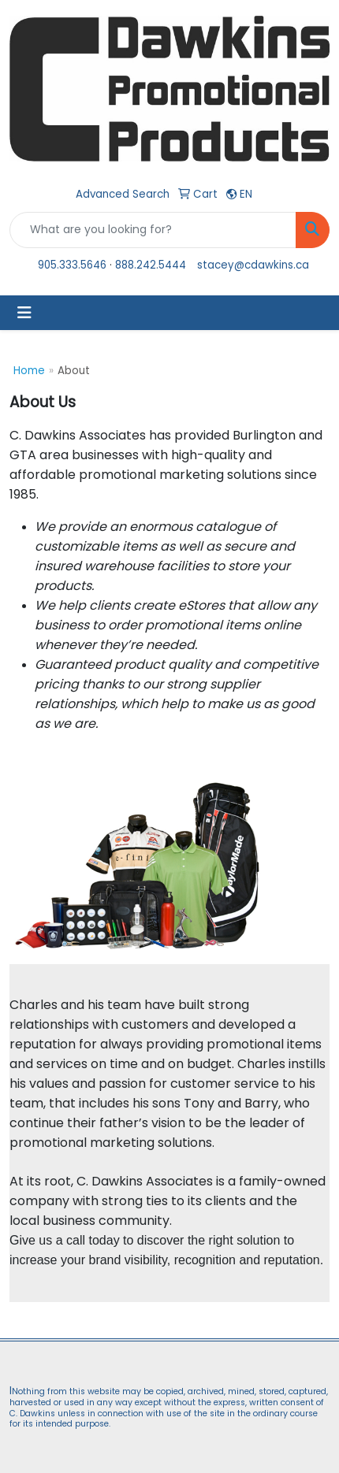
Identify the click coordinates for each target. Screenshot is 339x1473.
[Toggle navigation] (24, 313)
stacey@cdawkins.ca (253, 265)
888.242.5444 (150, 265)
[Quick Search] (152, 230)
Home (29, 370)
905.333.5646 (72, 265)
